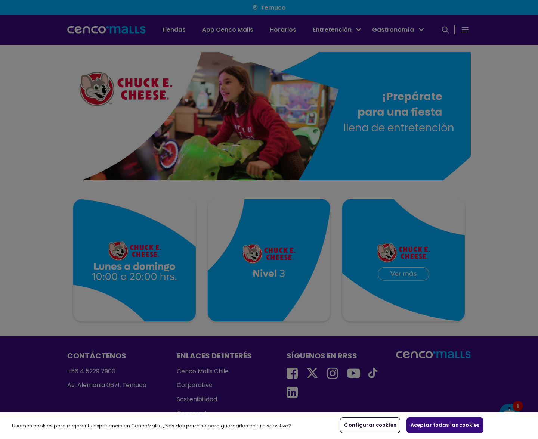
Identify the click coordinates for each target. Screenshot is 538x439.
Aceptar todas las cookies (445, 425)
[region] (269, 425)
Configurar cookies (370, 425)
